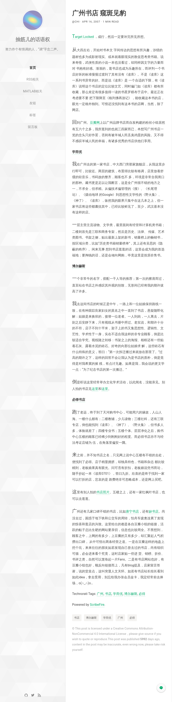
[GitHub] (26, 695)
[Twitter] (32, 695)
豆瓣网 (95, 123)
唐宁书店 (132, 511)
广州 (100, 594)
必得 (142, 594)
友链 (32, 113)
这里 (95, 389)
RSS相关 (33, 90)
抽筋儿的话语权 (33, 50)
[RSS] (39, 695)
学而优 (118, 594)
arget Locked (83, 37)
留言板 (33, 137)
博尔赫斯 (130, 594)
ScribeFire (97, 605)
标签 (32, 125)
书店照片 (102, 492)
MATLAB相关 (32, 102)
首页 (32, 78)
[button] (161, 688)
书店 (108, 594)
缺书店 (154, 511)
